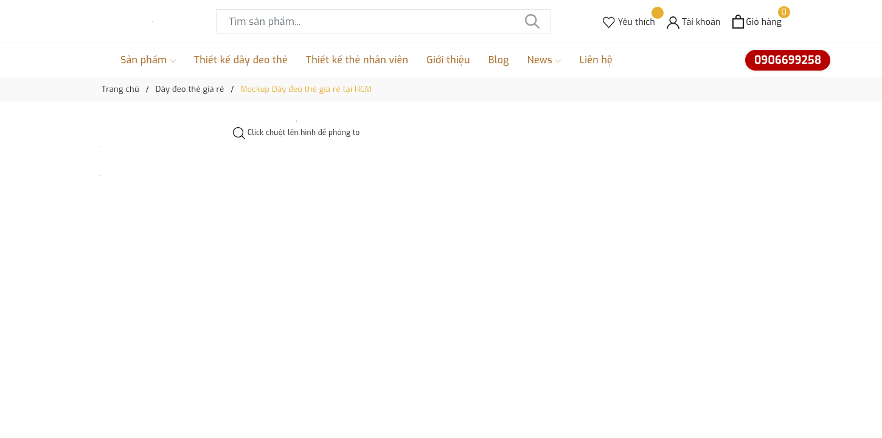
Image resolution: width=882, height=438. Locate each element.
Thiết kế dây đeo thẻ (241, 60)
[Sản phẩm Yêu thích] (629, 21)
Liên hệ (596, 60)
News (544, 60)
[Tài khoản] (694, 21)
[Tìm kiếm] (532, 21)
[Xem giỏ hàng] (757, 22)
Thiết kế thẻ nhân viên (357, 60)
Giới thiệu (448, 60)
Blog (498, 60)
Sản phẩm (148, 60)
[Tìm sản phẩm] (383, 21)
